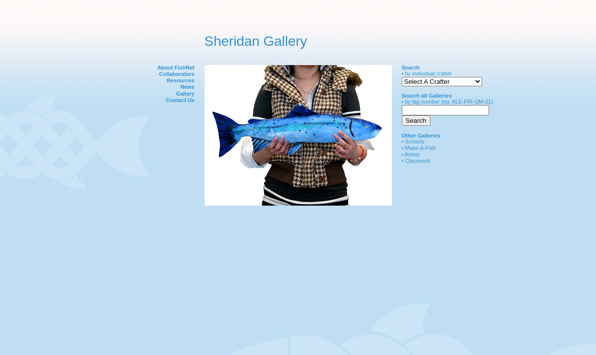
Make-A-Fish (420, 148)
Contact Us (180, 100)
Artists (412, 154)
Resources (180, 80)
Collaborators (177, 74)
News (187, 87)
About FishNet (175, 68)
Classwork (417, 161)
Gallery (185, 94)
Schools (414, 141)
